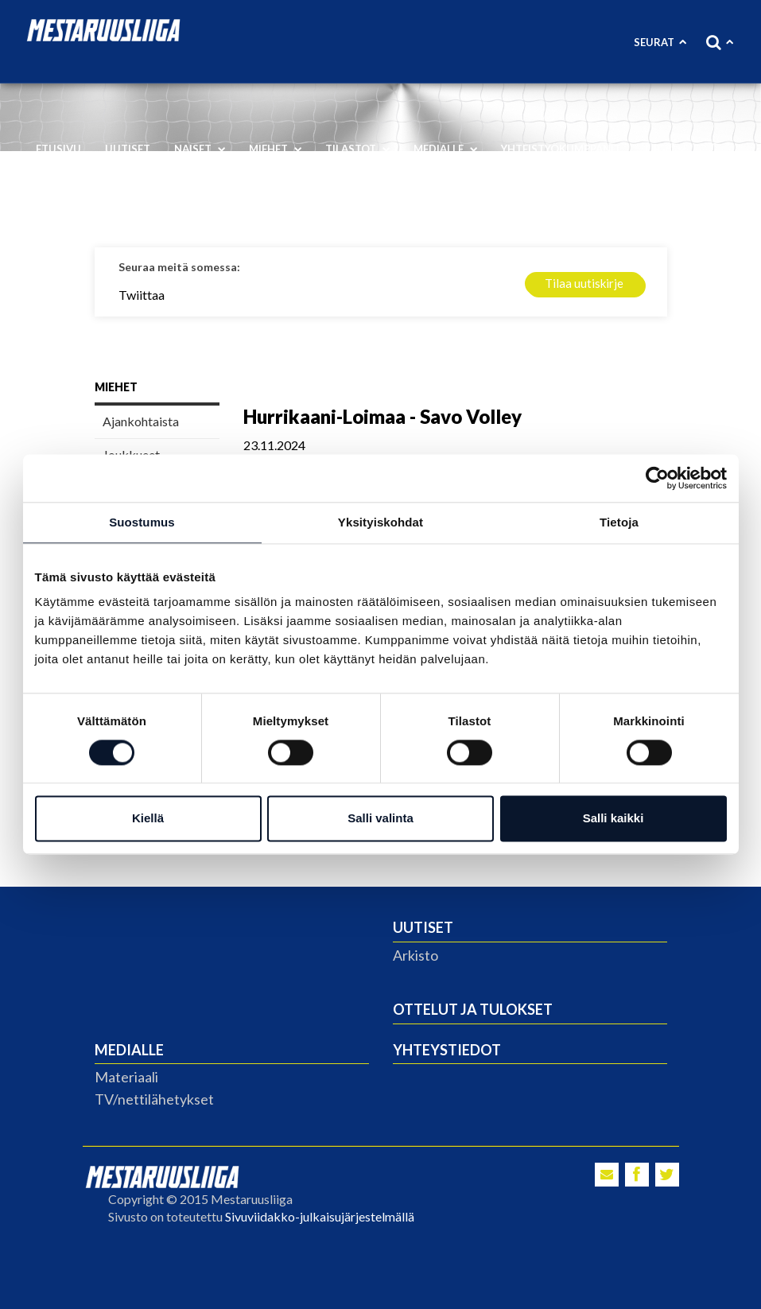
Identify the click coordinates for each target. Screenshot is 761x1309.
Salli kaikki (613, 818)
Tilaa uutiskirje (584, 283)
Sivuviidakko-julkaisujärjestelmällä (319, 1216)
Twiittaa (141, 294)
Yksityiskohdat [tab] (380, 522)
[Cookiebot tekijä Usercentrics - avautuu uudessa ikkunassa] (657, 478)
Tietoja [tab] (619, 522)
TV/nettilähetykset (154, 1099)
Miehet (275, 148)
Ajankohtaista (141, 421)
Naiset (199, 148)
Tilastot (357, 148)
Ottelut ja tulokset (473, 1009)
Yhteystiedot (447, 1049)
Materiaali (126, 1077)
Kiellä (148, 818)
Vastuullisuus (85, 198)
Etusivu (58, 148)
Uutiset (127, 148)
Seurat (660, 42)
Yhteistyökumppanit (561, 148)
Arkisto (415, 955)
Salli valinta (380, 818)
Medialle (445, 148)
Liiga (665, 148)
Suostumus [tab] (142, 522)
